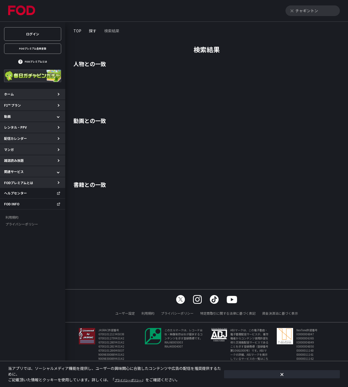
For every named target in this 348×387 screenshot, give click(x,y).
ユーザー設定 (125, 313)
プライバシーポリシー (177, 313)
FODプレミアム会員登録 (33, 50)
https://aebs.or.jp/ (248, 363)
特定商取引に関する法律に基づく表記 (228, 313)
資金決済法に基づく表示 (280, 313)
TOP (77, 30)
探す (93, 30)
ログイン (32, 34)
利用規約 (147, 313)
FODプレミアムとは (36, 66)
